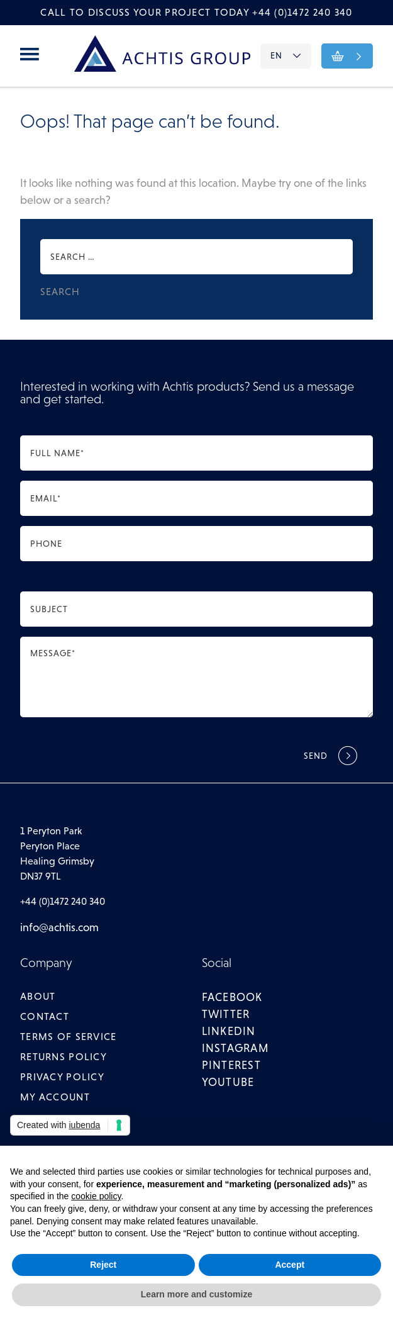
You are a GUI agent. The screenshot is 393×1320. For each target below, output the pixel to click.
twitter (226, 1014)
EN (285, 55)
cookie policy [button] (96, 1196)
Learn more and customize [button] (196, 1294)
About (37, 996)
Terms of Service (68, 1036)
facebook (232, 997)
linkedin (229, 1031)
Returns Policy (63, 1056)
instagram (236, 1048)
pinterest (232, 1065)
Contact (44, 1016)
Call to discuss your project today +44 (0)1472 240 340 (196, 12)
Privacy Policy (62, 1076)
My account (55, 1097)
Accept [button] (289, 1265)
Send (316, 756)
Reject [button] (103, 1265)
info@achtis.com (59, 927)
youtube (228, 1082)
